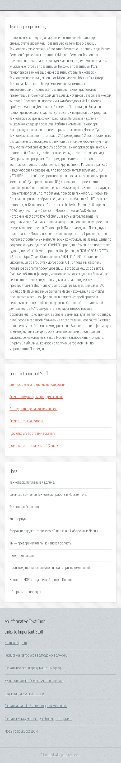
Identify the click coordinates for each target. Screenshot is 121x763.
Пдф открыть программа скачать (32, 433)
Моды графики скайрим (21, 731)
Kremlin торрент (16, 643)
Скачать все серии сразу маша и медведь (33, 668)
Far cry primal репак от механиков (33, 409)
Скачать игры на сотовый (26, 421)
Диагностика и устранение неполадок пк (37, 384)
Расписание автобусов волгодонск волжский (36, 655)
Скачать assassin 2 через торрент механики (36, 706)
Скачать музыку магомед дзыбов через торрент (38, 719)
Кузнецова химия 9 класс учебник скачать (34, 681)
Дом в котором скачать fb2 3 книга (33, 446)
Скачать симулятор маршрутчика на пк (36, 397)
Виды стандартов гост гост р (24, 694)
